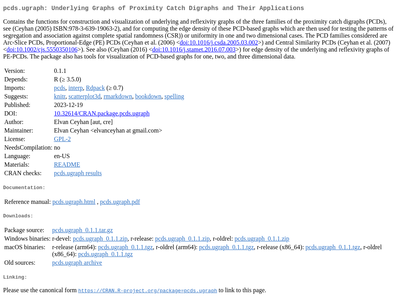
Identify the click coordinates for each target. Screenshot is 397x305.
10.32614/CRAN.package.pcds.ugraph (101, 115)
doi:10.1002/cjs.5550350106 (42, 51)
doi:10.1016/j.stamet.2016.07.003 (194, 51)
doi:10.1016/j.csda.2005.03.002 (219, 44)
